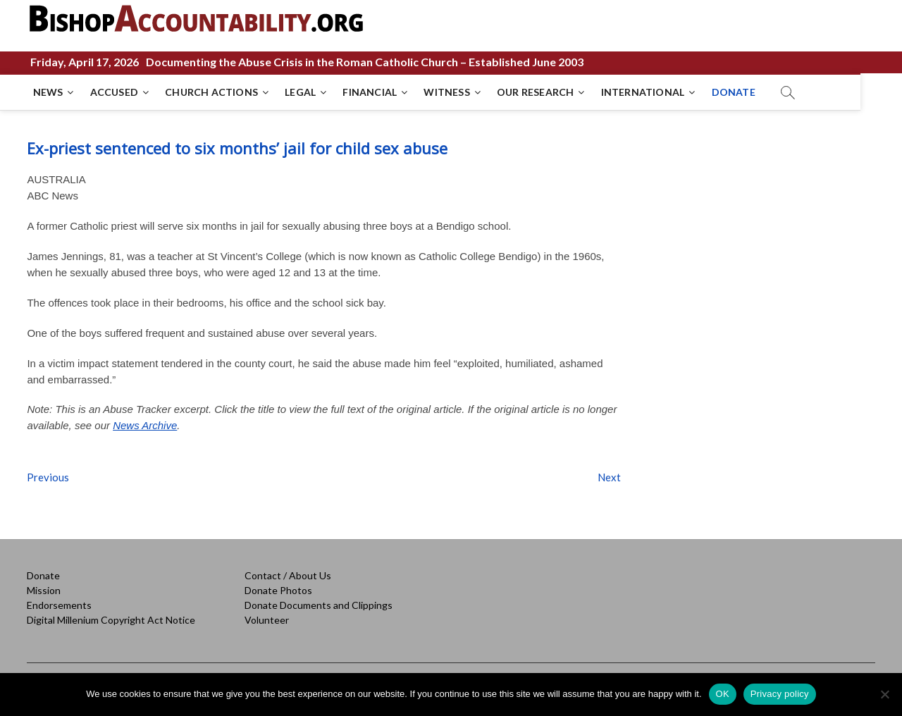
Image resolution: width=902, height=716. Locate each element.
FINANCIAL (371, 92)
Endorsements (59, 605)
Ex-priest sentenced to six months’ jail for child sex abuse (237, 148)
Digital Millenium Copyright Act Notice (111, 620)
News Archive (145, 425)
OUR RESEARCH (536, 92)
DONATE (734, 92)
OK (722, 694)
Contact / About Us (288, 575)
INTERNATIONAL (644, 92)
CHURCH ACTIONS (212, 92)
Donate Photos (278, 590)
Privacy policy (779, 694)
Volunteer (267, 620)
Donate (43, 575)
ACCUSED (115, 92)
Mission (44, 590)
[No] (884, 694)
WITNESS (448, 92)
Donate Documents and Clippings (319, 605)
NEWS (49, 92)
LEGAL (301, 92)
